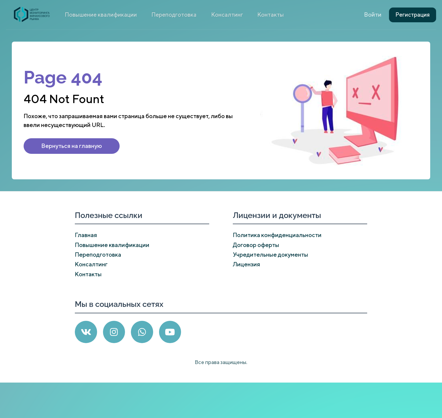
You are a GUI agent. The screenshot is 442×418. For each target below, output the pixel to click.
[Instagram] (114, 332)
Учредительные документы (270, 254)
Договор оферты (256, 244)
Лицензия (246, 264)
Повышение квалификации (147, 14)
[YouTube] (170, 332)
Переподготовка (204, 14)
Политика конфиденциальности (277, 234)
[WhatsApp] (142, 332)
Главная (86, 234)
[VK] (86, 332)
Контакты (280, 14)
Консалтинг (246, 14)
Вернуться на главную (71, 145)
